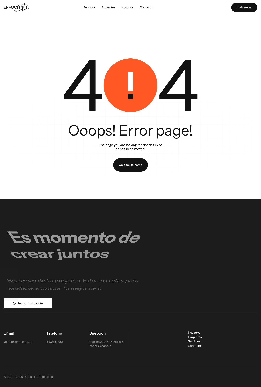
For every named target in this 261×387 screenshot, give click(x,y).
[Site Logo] (16, 7)
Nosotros (127, 7)
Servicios (89, 7)
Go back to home (130, 165)
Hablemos (244, 7)
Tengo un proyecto (28, 303)
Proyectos (108, 7)
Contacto (146, 7)
